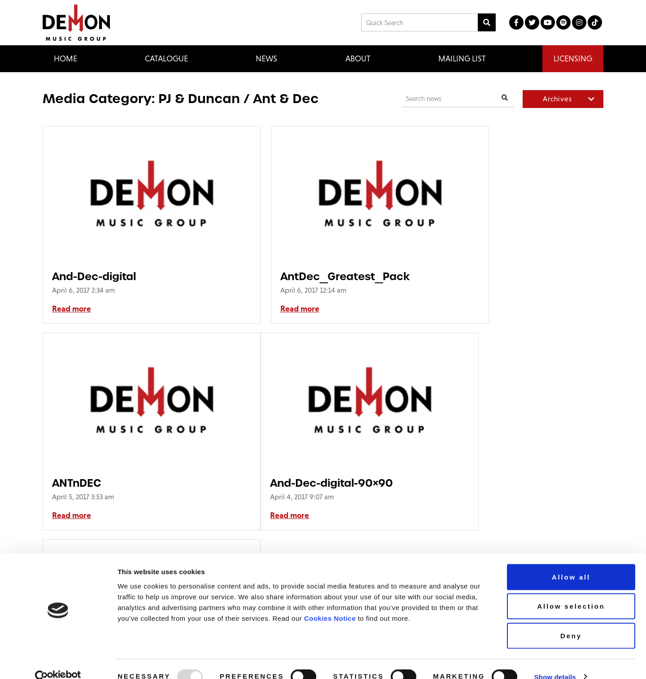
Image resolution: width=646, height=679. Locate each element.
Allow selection (571, 591)
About (358, 58)
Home (65, 58)
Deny (571, 620)
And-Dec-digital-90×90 (113, 483)
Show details (555, 661)
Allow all (571, 561)
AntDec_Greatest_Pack (307, 276)
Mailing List (462, 58)
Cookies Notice (330, 602)
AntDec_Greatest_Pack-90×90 (309, 483)
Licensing (573, 58)
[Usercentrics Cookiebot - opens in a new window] (58, 661)
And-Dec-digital (94, 276)
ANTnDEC (458, 276)
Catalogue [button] (166, 58)
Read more (71, 308)
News (266, 58)
